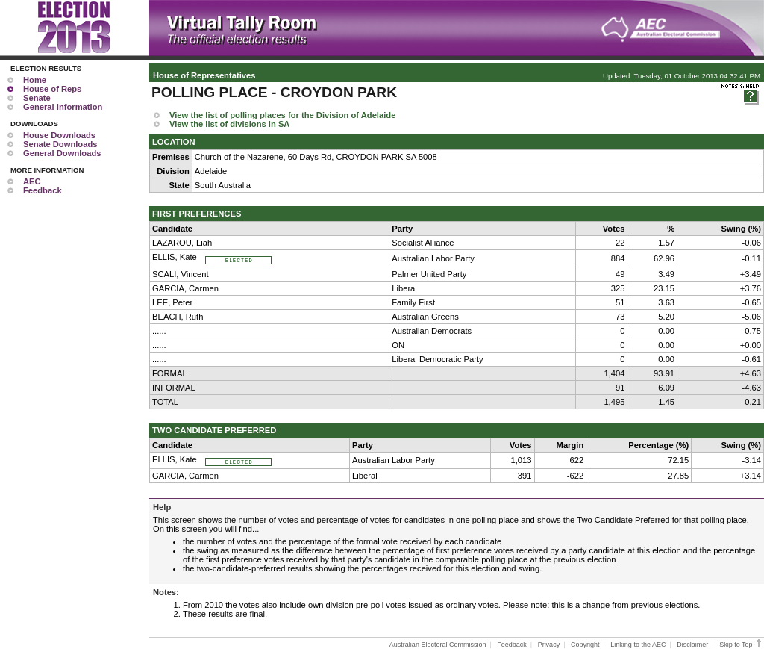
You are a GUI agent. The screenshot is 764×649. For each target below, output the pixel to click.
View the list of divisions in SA (229, 123)
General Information (62, 106)
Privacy (549, 644)
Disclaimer (692, 644)
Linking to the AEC (638, 644)
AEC (32, 181)
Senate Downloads (60, 144)
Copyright (585, 644)
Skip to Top (741, 644)
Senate (37, 97)
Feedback (42, 190)
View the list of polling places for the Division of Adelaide (282, 115)
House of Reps (52, 88)
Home (34, 79)
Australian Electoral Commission (437, 644)
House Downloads (59, 135)
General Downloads (62, 153)
